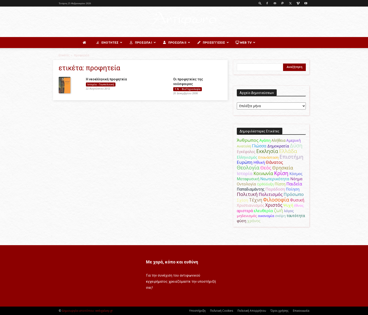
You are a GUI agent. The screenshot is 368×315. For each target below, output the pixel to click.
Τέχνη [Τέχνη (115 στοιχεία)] (255, 200)
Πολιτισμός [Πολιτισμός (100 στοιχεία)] (271, 194)
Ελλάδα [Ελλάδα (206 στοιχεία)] (288, 151)
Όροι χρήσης (279, 311)
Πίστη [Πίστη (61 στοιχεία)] (280, 184)
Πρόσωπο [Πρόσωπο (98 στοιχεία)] (294, 194)
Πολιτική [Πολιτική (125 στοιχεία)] (247, 194)
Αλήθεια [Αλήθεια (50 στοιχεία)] (278, 140)
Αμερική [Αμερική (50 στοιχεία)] (293, 140)
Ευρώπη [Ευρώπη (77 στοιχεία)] (245, 162)
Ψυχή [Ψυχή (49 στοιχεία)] (288, 205)
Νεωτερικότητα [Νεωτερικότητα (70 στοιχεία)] (274, 178)
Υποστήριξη (197, 311)
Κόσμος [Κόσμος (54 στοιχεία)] (296, 173)
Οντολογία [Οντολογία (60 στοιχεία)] (246, 184)
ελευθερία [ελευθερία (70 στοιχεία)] (263, 210)
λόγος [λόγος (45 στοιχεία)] (289, 210)
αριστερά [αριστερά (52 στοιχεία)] (245, 210)
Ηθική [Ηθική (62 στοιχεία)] (259, 162)
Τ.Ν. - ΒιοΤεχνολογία (187, 89)
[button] (260, 3)
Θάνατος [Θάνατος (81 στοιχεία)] (274, 162)
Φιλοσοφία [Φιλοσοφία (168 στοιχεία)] (276, 199)
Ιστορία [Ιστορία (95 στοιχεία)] (245, 173)
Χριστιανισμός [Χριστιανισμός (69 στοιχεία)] (250, 205)
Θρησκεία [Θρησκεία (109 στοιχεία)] (282, 168)
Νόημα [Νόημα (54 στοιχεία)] (296, 178)
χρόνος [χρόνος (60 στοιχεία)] (254, 220)
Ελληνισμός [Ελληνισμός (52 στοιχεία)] (247, 157)
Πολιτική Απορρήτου (252, 311)
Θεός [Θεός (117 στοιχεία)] (265, 168)
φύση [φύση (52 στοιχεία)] (241, 220)
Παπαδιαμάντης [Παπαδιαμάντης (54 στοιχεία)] (250, 189)
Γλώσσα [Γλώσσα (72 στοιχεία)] (259, 146)
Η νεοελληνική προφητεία (106, 79)
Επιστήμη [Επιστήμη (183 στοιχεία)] (291, 156)
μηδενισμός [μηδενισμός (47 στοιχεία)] (247, 215)
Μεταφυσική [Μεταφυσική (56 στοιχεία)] (248, 178)
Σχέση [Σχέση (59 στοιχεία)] (242, 200)
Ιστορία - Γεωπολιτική (100, 84)
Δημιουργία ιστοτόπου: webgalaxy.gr (87, 311)
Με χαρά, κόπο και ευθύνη (172, 261)
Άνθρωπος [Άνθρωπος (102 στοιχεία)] (247, 140)
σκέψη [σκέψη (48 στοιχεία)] (280, 215)
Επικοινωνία (301, 311)
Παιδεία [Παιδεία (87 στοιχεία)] (294, 184)
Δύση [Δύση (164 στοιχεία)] (296, 145)
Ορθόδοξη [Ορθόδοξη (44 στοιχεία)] (265, 184)
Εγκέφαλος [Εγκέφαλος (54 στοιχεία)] (246, 151)
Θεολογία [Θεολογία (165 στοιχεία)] (248, 167)
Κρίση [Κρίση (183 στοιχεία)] (281, 173)
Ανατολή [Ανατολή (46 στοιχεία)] (244, 146)
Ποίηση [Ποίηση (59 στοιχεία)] (292, 189)
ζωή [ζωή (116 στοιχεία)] (278, 210)
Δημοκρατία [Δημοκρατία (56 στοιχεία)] (278, 146)
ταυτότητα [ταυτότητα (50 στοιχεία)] (296, 215)
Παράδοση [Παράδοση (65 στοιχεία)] (275, 189)
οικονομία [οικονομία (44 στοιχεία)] (266, 215)
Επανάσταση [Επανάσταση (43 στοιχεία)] (268, 157)
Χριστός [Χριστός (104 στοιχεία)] (273, 205)
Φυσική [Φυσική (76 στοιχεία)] (297, 200)
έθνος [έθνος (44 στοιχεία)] (299, 205)
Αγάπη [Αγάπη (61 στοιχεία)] (265, 140)
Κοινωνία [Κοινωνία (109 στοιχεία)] (263, 173)
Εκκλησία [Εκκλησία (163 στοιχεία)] (267, 151)
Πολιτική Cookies (221, 311)
